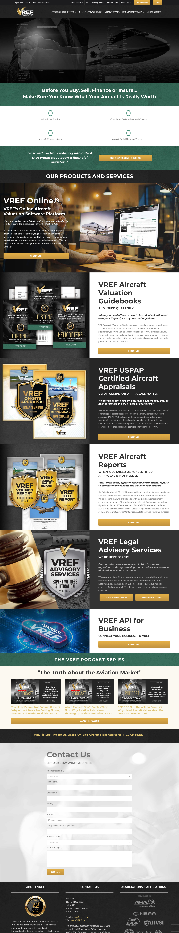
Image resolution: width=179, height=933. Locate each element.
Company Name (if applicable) (61, 825)
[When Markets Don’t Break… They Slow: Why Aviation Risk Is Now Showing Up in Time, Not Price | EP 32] (89, 691)
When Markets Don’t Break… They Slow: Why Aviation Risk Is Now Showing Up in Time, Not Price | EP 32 (88, 710)
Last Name (52, 792)
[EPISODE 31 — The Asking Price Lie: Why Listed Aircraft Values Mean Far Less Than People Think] (143, 691)
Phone (50, 814)
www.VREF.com (78, 920)
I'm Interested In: (55, 770)
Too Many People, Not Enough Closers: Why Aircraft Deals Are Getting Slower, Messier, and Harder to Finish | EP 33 (35, 710)
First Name (53, 781)
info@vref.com (44, 2)
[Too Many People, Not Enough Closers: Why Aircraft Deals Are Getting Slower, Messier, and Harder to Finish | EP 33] (36, 691)
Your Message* (54, 847)
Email (50, 803)
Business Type (54, 836)
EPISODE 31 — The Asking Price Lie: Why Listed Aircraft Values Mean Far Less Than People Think (140, 710)
